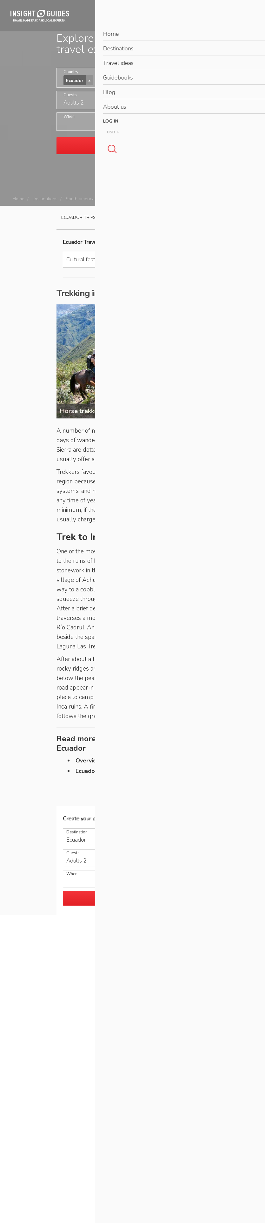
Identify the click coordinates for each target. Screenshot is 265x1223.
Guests (70, 95)
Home (18, 199)
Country (70, 72)
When (69, 117)
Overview (88, 760)
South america (80, 199)
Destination (77, 832)
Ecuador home (95, 771)
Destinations (45, 199)
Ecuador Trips (78, 217)
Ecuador (111, 199)
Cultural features (145, 199)
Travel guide (122, 217)
